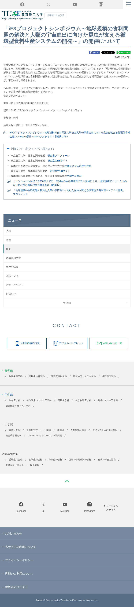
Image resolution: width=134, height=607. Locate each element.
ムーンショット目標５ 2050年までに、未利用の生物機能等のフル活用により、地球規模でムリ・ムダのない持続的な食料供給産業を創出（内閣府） (70, 183)
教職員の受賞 (13, 257)
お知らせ (11, 293)
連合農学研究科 (13, 435)
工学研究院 (32, 430)
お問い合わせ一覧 (112, 343)
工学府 (47, 430)
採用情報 (34, 465)
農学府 (60, 430)
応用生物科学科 (37, 376)
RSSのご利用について (19, 573)
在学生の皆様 (35, 459)
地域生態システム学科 (84, 376)
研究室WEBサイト (57, 160)
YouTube (74, 4)
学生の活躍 (12, 267)
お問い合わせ (13, 533)
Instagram (89, 511)
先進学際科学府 (78, 430)
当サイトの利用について (20, 546)
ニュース (15, 220)
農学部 (9, 370)
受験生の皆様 (16, 459)
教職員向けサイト (15, 465)
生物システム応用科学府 (78, 165)
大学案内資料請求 (29, 343)
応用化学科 (63, 400)
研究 (8, 249)
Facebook (21, 511)
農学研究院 (14, 430)
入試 (8, 231)
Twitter (48, 4)
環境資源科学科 (59, 376)
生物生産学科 (74, 176)
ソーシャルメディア (112, 507)
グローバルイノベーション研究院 (45, 435)
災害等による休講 (55, 15)
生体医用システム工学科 (39, 400)
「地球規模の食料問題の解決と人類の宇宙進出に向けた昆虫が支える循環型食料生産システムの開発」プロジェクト (69, 192)
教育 (8, 240)
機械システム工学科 (108, 400)
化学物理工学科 (83, 400)
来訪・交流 (12, 275)
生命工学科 (14, 400)
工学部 (9, 394)
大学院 (9, 424)
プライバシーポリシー (19, 560)
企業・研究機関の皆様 (80, 459)
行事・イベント (14, 284)
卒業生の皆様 (55, 459)
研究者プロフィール (58, 155)
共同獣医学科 (109, 376)
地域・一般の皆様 (107, 459)
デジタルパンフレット (71, 343)
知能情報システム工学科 (18, 406)
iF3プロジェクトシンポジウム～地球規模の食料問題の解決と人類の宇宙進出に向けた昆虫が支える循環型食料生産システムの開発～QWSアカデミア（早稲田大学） (70, 134)
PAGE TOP (67, 481)
